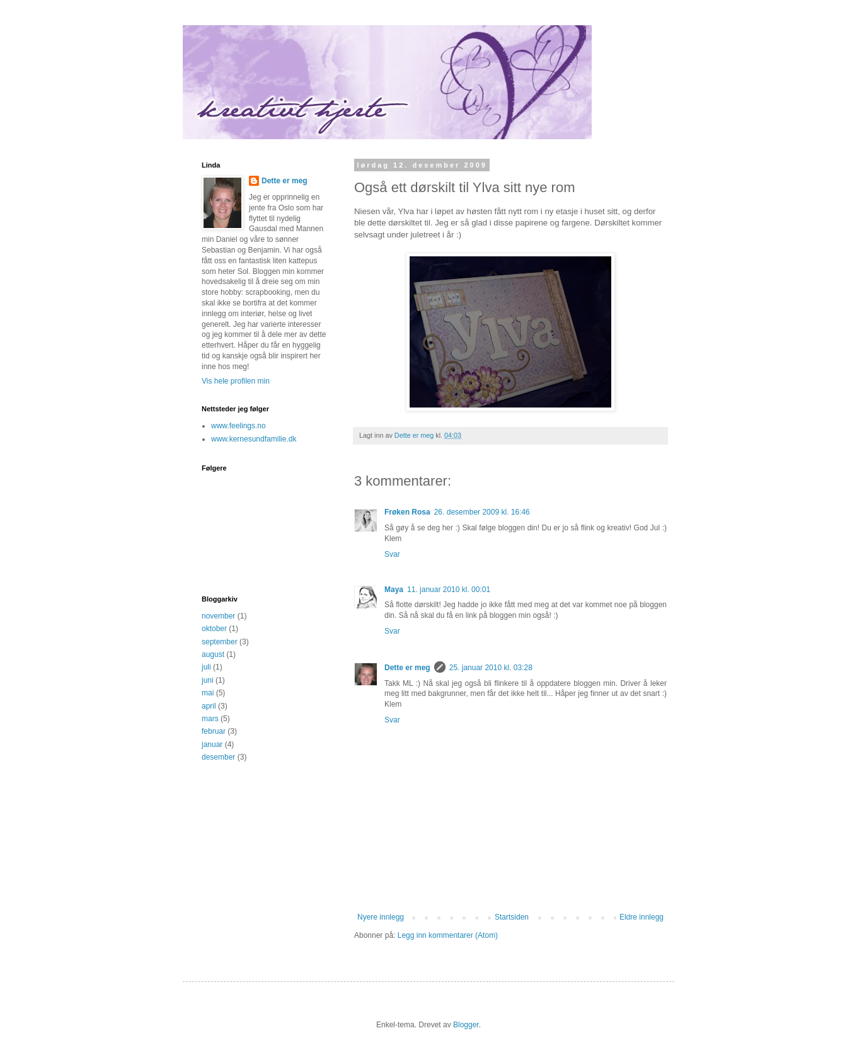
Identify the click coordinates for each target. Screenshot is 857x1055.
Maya (393, 589)
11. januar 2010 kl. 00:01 (448, 589)
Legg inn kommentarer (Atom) (448, 935)
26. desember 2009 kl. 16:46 (482, 512)
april (209, 706)
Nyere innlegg (380, 917)
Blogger (466, 1024)
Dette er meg (407, 667)
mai (208, 692)
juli (206, 667)
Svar (392, 554)
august (213, 654)
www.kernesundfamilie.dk (253, 439)
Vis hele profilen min (236, 381)
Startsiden (512, 917)
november (218, 616)
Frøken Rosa (407, 512)
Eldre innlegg (641, 917)
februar (214, 731)
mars (210, 718)
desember (218, 757)
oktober (214, 628)
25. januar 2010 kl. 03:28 (490, 667)
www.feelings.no (238, 425)
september (220, 641)
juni (208, 680)
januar (212, 744)
